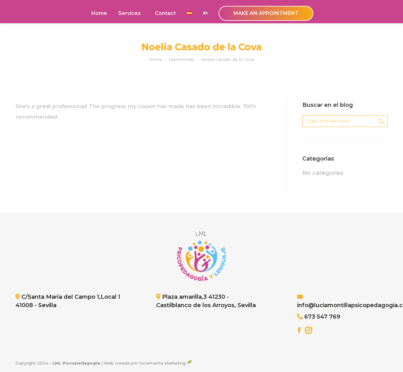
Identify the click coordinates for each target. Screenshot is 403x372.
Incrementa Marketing (165, 363)
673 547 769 (322, 316)
